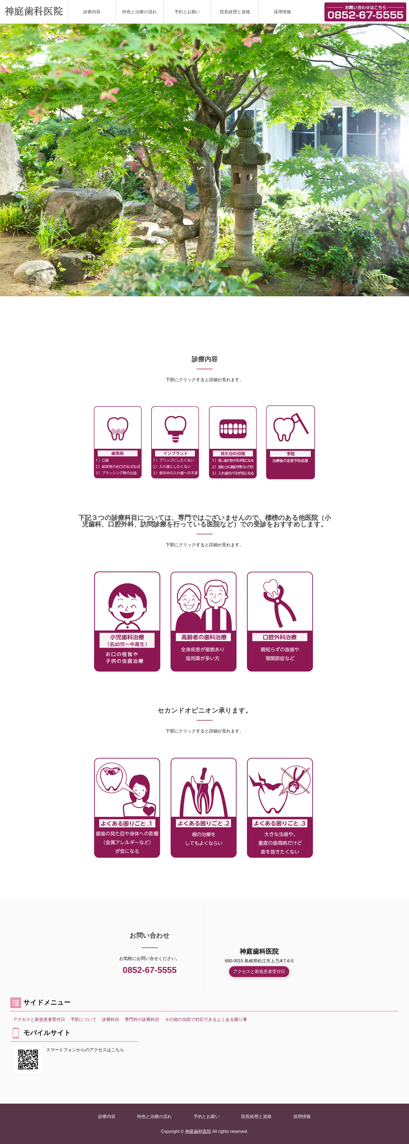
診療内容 (92, 11)
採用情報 (282, 11)
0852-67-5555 (150, 970)
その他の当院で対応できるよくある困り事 (206, 1019)
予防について (83, 1019)
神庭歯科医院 (198, 1131)
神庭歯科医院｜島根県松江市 (33, 11)
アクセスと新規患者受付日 (259, 971)
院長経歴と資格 (235, 11)
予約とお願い (187, 11)
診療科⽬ (110, 1019)
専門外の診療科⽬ (142, 1019)
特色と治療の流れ (139, 11)
